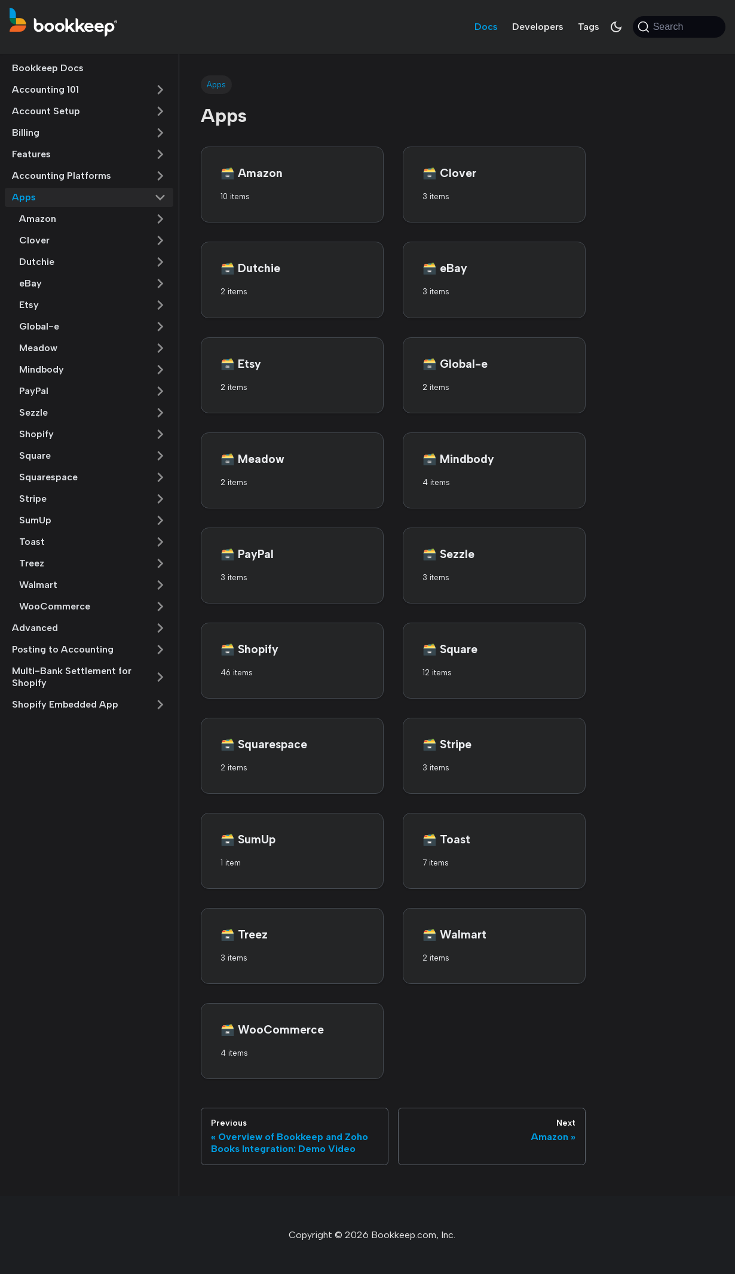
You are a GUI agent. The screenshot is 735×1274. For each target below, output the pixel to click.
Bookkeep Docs (48, 68)
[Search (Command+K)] (679, 27)
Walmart (38, 584)
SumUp (35, 520)
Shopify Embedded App (65, 704)
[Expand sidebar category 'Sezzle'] (160, 412)
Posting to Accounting (63, 649)
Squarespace (48, 477)
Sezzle (33, 412)
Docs (486, 26)
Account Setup (46, 111)
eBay (30, 283)
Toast (32, 541)
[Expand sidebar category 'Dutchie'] (160, 262)
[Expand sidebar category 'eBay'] (160, 283)
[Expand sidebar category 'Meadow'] (160, 348)
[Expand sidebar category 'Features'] (160, 154)
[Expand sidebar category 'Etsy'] (160, 305)
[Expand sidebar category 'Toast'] (160, 541)
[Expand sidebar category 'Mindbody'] (160, 369)
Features (31, 154)
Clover (34, 240)
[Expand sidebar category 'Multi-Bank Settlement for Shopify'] (160, 677)
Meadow (38, 347)
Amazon (37, 218)
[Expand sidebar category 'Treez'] (160, 563)
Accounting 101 (45, 89)
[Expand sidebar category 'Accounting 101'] (160, 89)
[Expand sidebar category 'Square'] (160, 455)
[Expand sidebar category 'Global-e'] (160, 326)
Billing (25, 132)
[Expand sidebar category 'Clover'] (160, 240)
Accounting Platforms (61, 175)
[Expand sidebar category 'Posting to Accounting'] (160, 649)
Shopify (36, 434)
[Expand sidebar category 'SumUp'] (160, 520)
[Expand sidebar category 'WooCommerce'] (160, 606)
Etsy (29, 304)
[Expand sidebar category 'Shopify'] (160, 434)
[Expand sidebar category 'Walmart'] (160, 585)
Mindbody (41, 369)
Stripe (33, 498)
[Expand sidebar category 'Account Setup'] (160, 111)
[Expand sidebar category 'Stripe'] (160, 498)
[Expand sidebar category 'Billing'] (160, 132)
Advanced (35, 627)
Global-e (39, 326)
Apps (24, 197)
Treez (31, 563)
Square (35, 455)
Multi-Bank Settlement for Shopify (71, 676)
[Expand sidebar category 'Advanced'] (160, 628)
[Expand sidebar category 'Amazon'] (160, 218)
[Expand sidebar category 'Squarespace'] (160, 477)
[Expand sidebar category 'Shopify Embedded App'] (160, 704)
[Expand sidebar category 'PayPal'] (160, 391)
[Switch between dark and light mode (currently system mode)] (616, 26)
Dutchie (36, 261)
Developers (538, 26)
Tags (588, 26)
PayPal (33, 391)
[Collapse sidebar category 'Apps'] (160, 197)
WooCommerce (54, 606)
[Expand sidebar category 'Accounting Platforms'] (160, 175)
